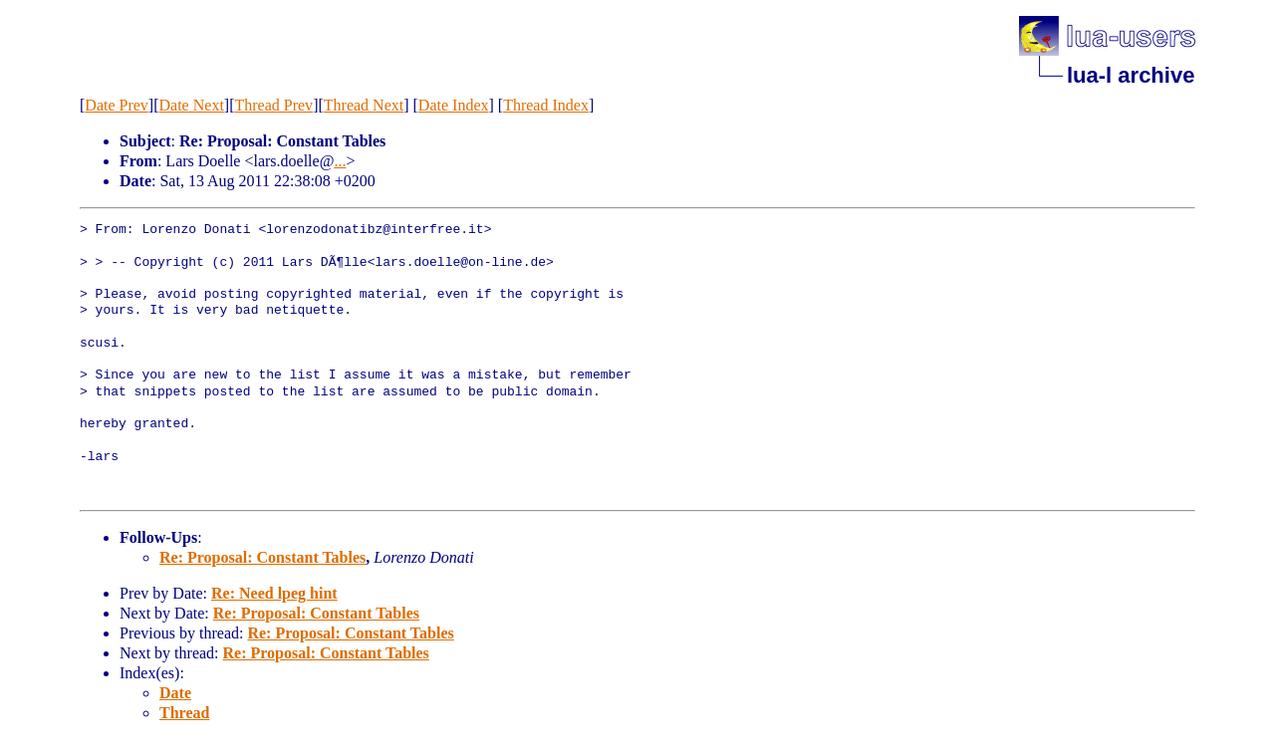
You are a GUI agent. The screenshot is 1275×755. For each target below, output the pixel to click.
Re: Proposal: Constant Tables (262, 557)
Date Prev (116, 105)
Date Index (453, 105)
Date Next (191, 105)
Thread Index (546, 105)
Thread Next (363, 105)
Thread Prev (273, 105)
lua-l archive (1130, 75)
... (340, 160)
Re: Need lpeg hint (274, 593)
